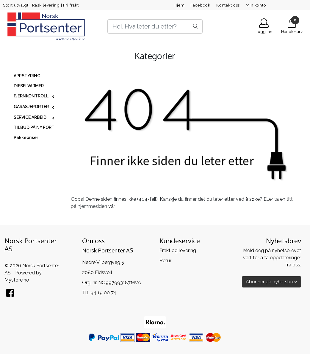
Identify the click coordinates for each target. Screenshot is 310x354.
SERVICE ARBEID (30, 117)
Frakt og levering (177, 250)
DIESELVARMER (29, 85)
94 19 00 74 (103, 292)
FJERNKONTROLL (31, 96)
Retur (165, 260)
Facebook (200, 5)
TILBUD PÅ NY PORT (34, 127)
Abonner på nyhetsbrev (271, 282)
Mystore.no (16, 280)
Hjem (179, 5)
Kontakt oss (228, 5)
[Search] (155, 26)
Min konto (256, 5)
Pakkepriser (26, 137)
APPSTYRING (27, 75)
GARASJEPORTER (31, 106)
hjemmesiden (92, 206)
